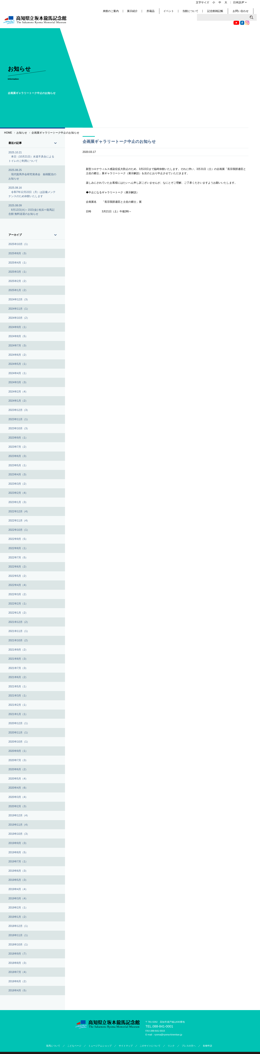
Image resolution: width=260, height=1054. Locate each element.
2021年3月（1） (18, 686)
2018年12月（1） (18, 916)
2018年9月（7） (18, 944)
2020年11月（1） (18, 723)
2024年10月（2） (18, 308)
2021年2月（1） (18, 695)
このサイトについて (150, 1036)
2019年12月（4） (18, 806)
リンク (171, 1036)
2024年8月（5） (18, 327)
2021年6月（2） (18, 668)
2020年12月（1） (18, 714)
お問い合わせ (249, 13)
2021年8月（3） (18, 649)
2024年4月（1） (18, 363)
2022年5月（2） (18, 566)
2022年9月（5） (18, 529)
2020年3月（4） (18, 787)
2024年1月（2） (18, 391)
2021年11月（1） (18, 622)
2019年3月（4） (18, 889)
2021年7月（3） (18, 658)
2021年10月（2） (18, 631)
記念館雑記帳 (224, 13)
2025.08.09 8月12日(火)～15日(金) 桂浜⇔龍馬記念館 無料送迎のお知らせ (31, 200)
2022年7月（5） (18, 548)
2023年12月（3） (18, 400)
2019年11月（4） (18, 815)
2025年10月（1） (18, 235)
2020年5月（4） (18, 769)
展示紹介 (143, 13)
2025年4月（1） (18, 253)
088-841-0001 (162, 1017)
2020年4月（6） (18, 778)
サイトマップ (126, 1036)
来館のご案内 (122, 13)
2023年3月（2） (18, 474)
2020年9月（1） (18, 741)
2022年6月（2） (18, 557)
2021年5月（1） (18, 677)
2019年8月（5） (18, 843)
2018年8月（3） (18, 953)
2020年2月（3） (18, 797)
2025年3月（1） (18, 262)
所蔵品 (161, 13)
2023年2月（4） (18, 483)
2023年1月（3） (18, 492)
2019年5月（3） (18, 870)
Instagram (187, 4)
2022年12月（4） (18, 502)
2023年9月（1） (18, 428)
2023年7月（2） (18, 437)
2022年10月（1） (18, 520)
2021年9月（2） (18, 640)
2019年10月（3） (18, 824)
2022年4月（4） (18, 575)
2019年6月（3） (18, 861)
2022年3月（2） (18, 585)
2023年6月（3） (18, 447)
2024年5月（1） (18, 354)
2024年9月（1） (18, 317)
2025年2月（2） (18, 271)
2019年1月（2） (18, 907)
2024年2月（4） (18, 382)
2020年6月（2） (18, 760)
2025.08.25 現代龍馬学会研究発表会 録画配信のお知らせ (32, 165)
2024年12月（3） (18, 290)
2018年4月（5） (18, 981)
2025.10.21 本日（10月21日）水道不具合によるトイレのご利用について (31, 147)
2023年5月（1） (18, 456)
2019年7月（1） (18, 852)
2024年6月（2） (18, 345)
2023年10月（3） (18, 419)
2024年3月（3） (18, 373)
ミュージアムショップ (100, 1036)
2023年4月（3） (18, 465)
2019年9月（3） (18, 833)
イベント (178, 13)
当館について (200, 13)
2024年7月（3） (18, 336)
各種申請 (207, 1036)
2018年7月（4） (18, 963)
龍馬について (53, 1036)
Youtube (177, 4)
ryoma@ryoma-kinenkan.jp (168, 1025)
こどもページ (74, 1036)
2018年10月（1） (18, 935)
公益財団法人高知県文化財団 (152, 1048)
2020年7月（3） (18, 751)
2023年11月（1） (18, 410)
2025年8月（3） (18, 244)
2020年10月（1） (18, 732)
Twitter (192, 4)
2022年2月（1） (18, 594)
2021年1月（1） (18, 704)
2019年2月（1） (18, 898)
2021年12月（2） (18, 612)
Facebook (182, 4)
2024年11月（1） (18, 299)
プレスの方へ (189, 1036)
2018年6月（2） (18, 972)
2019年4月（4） (18, 879)
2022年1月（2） (18, 603)
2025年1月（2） (18, 281)
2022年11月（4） (18, 511)
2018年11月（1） (18, 926)
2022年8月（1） (18, 539)
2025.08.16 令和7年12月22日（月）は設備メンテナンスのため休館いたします (32, 182)
